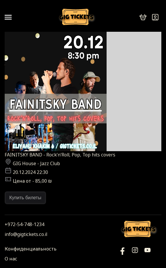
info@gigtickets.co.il (26, 234)
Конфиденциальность (30, 249)
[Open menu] (10, 17)
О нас (11, 258)
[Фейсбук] (147, 253)
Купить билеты (25, 197)
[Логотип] (77, 17)
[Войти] (155, 17)
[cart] (143, 17)
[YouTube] (122, 253)
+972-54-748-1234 (24, 224)
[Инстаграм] (135, 253)
